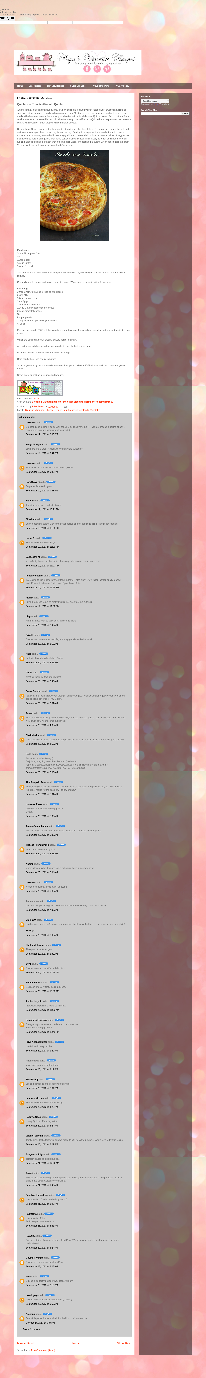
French (71, 410)
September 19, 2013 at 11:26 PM (42, 587)
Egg (65, 410)
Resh (28, 754)
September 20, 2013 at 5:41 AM (42, 853)
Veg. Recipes (35, 86)
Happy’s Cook (33, 1117)
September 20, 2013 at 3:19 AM (42, 644)
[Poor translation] (10, 18)
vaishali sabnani (34, 1135)
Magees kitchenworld (37, 845)
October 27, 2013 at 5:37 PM (40, 1323)
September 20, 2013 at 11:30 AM (42, 1010)
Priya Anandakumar (36, 1042)
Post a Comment (31, 1329)
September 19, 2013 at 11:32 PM (42, 606)
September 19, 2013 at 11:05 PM (42, 547)
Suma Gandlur (33, 691)
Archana (30, 1314)
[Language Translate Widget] (155, 101)
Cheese (50, 410)
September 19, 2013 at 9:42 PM (42, 472)
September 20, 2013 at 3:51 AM (42, 703)
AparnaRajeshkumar (37, 826)
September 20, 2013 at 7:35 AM (42, 910)
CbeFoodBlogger (35, 945)
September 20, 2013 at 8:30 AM (42, 954)
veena (29, 1276)
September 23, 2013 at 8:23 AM (42, 1266)
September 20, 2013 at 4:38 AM (42, 725)
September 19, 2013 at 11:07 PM (42, 565)
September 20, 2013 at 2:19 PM (42, 1069)
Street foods (82, 410)
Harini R (30, 538)
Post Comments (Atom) (43, 1350)
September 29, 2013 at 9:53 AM (42, 1304)
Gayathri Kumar (34, 1258)
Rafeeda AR (32, 482)
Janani (29, 1173)
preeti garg (32, 1295)
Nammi (29, 864)
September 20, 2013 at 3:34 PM (42, 1088)
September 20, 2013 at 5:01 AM (42, 794)
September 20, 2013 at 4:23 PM (42, 1107)
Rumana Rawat (34, 982)
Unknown (31, 422)
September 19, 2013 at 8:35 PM (42, 434)
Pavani (29, 713)
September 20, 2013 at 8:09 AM (42, 935)
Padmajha (31, 1214)
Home (20, 86)
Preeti (36, 398)
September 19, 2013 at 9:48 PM (42, 490)
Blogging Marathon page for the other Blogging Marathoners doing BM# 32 (72, 402)
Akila (28, 654)
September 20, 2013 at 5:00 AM (42, 772)
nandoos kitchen (35, 1098)
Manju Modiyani (34, 444)
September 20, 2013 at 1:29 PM (42, 1050)
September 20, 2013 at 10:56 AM (42, 991)
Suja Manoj (32, 1079)
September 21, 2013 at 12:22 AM (42, 1163)
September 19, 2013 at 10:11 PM (42, 509)
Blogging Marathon (34, 410)
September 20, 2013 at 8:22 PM (42, 1144)
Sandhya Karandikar (37, 1195)
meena (29, 597)
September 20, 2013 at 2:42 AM (42, 625)
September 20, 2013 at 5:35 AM (42, 816)
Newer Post (25, 1343)
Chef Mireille (32, 735)
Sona (28, 964)
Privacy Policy (122, 86)
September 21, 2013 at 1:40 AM (42, 1185)
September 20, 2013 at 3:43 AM (42, 681)
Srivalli (29, 635)
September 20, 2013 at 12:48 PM (42, 1032)
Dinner (58, 410)
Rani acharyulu (34, 1001)
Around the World (101, 86)
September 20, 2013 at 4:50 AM (42, 744)
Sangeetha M (33, 557)
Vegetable (95, 410)
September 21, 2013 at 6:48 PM (42, 1226)
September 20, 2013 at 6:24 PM (42, 1125)
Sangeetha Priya (35, 1154)
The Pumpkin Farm (36, 782)
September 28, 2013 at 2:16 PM (42, 1285)
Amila (29, 672)
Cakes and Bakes (78, 86)
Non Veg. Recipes (55, 86)
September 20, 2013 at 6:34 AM (42, 872)
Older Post (124, 1343)
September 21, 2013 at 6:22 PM (42, 1204)
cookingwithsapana (36, 1020)
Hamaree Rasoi (34, 804)
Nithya (29, 500)
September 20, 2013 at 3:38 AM (42, 662)
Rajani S (30, 1236)
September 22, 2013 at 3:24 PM (42, 1248)
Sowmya (30, 930)
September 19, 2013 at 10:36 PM (42, 528)
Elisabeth (31, 519)
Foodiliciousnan (34, 575)
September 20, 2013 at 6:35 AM (42, 891)
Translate (161, 104)
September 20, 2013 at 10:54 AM (42, 972)
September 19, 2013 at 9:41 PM (42, 453)
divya (29, 616)
